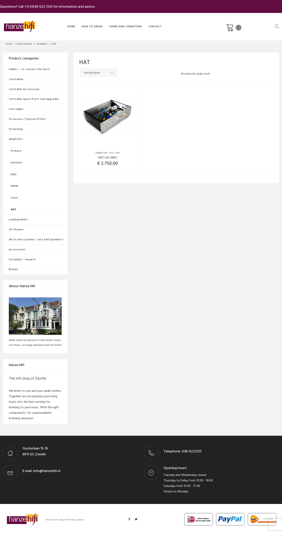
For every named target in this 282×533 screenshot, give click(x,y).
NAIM (14, 184)
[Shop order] (110, 70)
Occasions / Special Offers (27, 117)
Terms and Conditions (109, 24)
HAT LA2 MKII (107, 155)
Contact (137, 24)
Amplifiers (42, 42)
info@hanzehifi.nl (46, 469)
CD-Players (16, 227)
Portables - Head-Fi (22, 257)
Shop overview (24, 42)
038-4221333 (191, 449)
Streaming (16, 127)
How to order (77, 24)
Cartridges (16, 107)
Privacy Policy (76, 518)
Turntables (16, 77)
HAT (118, 151)
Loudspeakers (18, 217)
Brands (13, 267)
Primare (16, 149)
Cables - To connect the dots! (29, 67)
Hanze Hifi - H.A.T (105, 151)
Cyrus (14, 195)
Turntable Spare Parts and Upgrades (34, 97)
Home (57, 24)
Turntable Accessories (24, 87)
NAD (14, 172)
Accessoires (17, 247)
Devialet (17, 160)
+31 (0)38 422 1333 (41, 5)
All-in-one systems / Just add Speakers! (36, 237)
